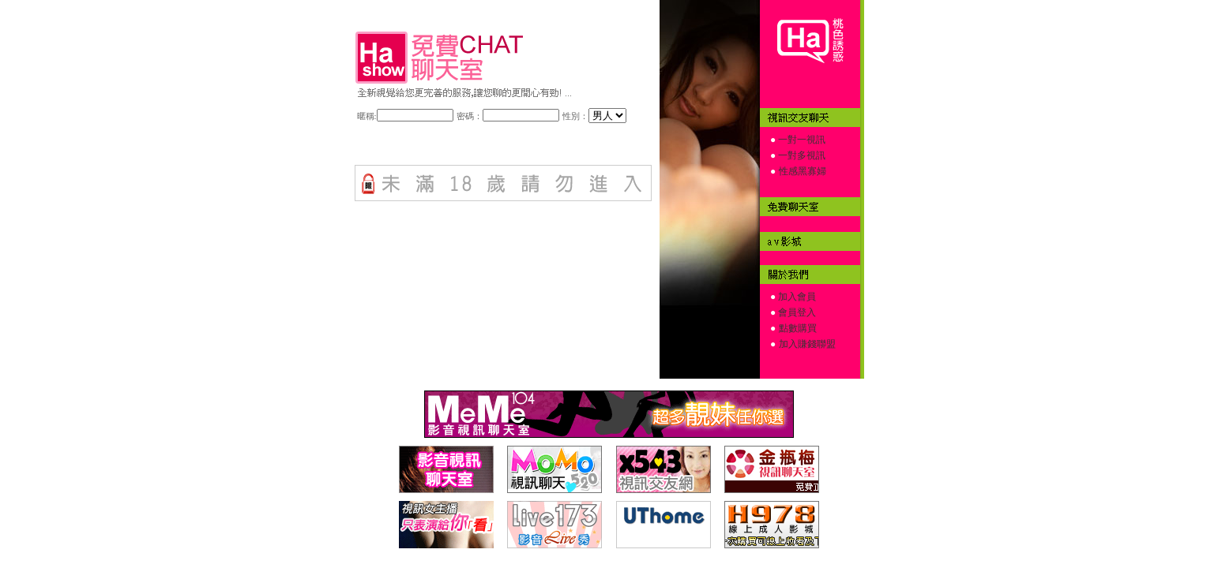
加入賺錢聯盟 (807, 343)
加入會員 (796, 296)
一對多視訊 (800, 155)
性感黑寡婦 (802, 171)
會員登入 (796, 312)
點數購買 (798, 328)
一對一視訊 (800, 139)
